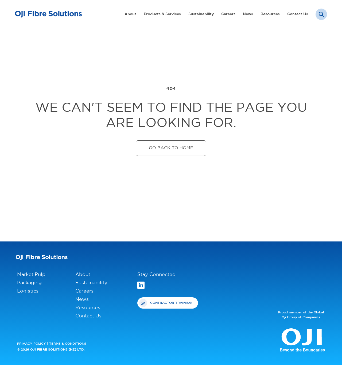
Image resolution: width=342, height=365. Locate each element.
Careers (228, 14)
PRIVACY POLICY (31, 343)
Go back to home (171, 148)
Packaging (29, 283)
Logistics (27, 291)
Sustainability (201, 14)
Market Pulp (31, 274)
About (130, 14)
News (248, 14)
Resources (270, 14)
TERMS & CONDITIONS (67, 343)
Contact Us (297, 14)
